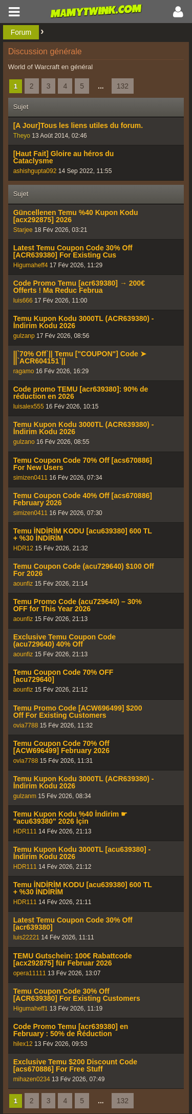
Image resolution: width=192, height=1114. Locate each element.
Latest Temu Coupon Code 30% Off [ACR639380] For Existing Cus (73, 251)
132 (123, 86)
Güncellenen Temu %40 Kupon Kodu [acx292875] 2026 (75, 216)
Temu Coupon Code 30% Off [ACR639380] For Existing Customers (76, 994)
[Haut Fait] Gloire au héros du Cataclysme (63, 157)
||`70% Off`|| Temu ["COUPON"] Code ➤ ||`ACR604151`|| (79, 357)
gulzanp (24, 335)
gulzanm (24, 796)
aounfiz (23, 583)
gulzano (24, 441)
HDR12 (23, 548)
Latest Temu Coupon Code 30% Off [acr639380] (73, 923)
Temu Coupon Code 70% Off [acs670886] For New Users (82, 464)
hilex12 (23, 1043)
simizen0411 (30, 477)
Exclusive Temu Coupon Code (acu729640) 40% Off (64, 640)
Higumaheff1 (30, 1008)
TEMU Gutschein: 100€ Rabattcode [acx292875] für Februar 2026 (72, 959)
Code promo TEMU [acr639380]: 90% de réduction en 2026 (80, 392)
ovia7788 (25, 725)
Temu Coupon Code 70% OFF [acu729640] (63, 675)
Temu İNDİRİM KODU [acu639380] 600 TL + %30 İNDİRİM (82, 534)
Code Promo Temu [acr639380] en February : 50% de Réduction (71, 1030)
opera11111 (29, 973)
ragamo (23, 371)
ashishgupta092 (35, 171)
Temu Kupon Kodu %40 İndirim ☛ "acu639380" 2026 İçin (70, 817)
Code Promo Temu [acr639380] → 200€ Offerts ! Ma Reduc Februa (79, 286)
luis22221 (26, 937)
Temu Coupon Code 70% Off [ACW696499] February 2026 (61, 747)
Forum (21, 32)
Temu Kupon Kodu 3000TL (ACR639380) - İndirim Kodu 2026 (83, 322)
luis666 (23, 300)
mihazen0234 (31, 1079)
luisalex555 (28, 406)
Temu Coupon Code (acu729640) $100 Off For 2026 (83, 569)
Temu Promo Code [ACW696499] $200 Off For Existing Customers (77, 711)
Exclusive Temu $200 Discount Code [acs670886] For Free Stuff (75, 1065)
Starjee (23, 229)
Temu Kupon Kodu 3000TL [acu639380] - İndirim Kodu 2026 (82, 853)
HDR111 (25, 831)
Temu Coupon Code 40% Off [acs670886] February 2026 (82, 499)
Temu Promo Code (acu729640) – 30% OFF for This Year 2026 (77, 605)
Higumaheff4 (30, 265)
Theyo (21, 135)
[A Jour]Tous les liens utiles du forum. (78, 125)
